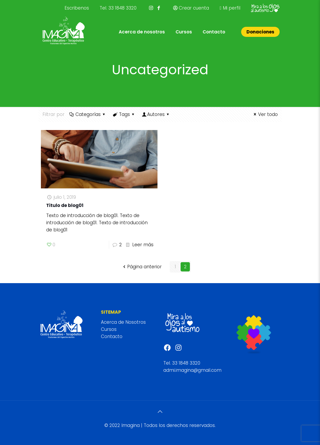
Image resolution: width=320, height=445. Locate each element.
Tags (124, 114)
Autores (156, 114)
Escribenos (77, 8)
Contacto (111, 336)
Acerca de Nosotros (123, 322)
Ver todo (265, 114)
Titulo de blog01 (64, 205)
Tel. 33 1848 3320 (118, 8)
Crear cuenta (191, 8)
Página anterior (141, 266)
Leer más (142, 244)
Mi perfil (230, 8)
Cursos (109, 329)
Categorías (88, 114)
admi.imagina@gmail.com (192, 370)
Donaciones (260, 32)
